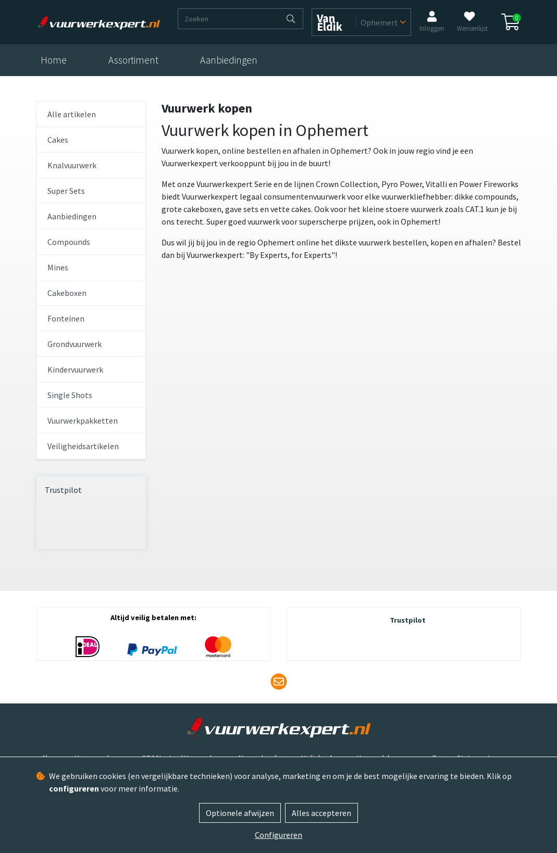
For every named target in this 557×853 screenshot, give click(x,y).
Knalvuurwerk (71, 165)
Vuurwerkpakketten (82, 420)
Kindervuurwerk (75, 369)
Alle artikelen (71, 114)
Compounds (68, 242)
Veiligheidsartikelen (83, 446)
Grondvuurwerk (74, 344)
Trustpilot (63, 490)
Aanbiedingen (228, 60)
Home (54, 60)
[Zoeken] (228, 18)
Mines (57, 267)
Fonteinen (65, 318)
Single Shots (69, 395)
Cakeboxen (66, 293)
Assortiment (133, 60)
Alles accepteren (321, 813)
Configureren (278, 835)
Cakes (57, 139)
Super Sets (66, 191)
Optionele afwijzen (240, 813)
